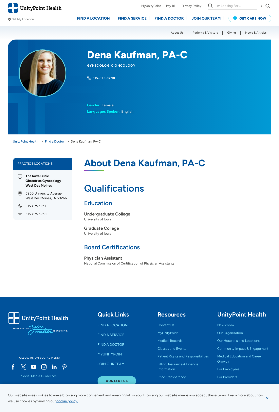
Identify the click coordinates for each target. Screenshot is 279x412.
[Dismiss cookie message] (267, 398)
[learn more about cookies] (67, 401)
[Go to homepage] (35, 8)
